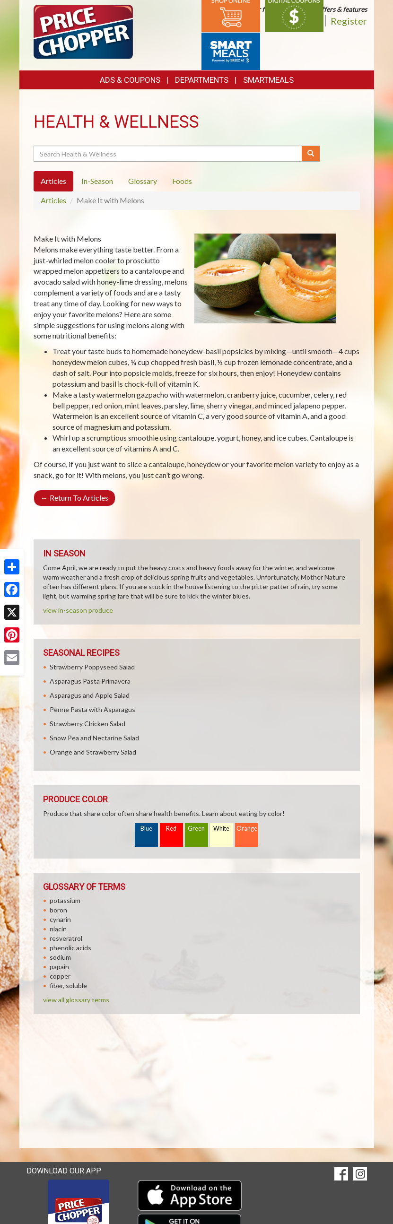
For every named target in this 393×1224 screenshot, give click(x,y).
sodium (60, 957)
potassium (65, 900)
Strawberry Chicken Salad (87, 724)
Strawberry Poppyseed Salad (92, 667)
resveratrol (66, 938)
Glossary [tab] (142, 180)
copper (60, 976)
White (221, 828)
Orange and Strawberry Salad (93, 752)
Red (171, 828)
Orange (246, 828)
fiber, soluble (68, 985)
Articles (53, 200)
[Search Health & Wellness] (169, 154)
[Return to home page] (83, 31)
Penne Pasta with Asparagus (92, 709)
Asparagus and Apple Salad (90, 695)
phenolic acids (70, 948)
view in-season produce (78, 610)
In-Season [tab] (97, 180)
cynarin (60, 919)
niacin (58, 929)
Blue (146, 828)
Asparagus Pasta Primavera (90, 681)
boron (58, 910)
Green (196, 828)
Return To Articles (74, 497)
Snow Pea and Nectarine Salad (94, 738)
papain (59, 967)
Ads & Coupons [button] (130, 80)
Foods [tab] (182, 180)
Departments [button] (201, 80)
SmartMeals (268, 80)
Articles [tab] (53, 180)
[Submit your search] (311, 154)
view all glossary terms (76, 1000)
